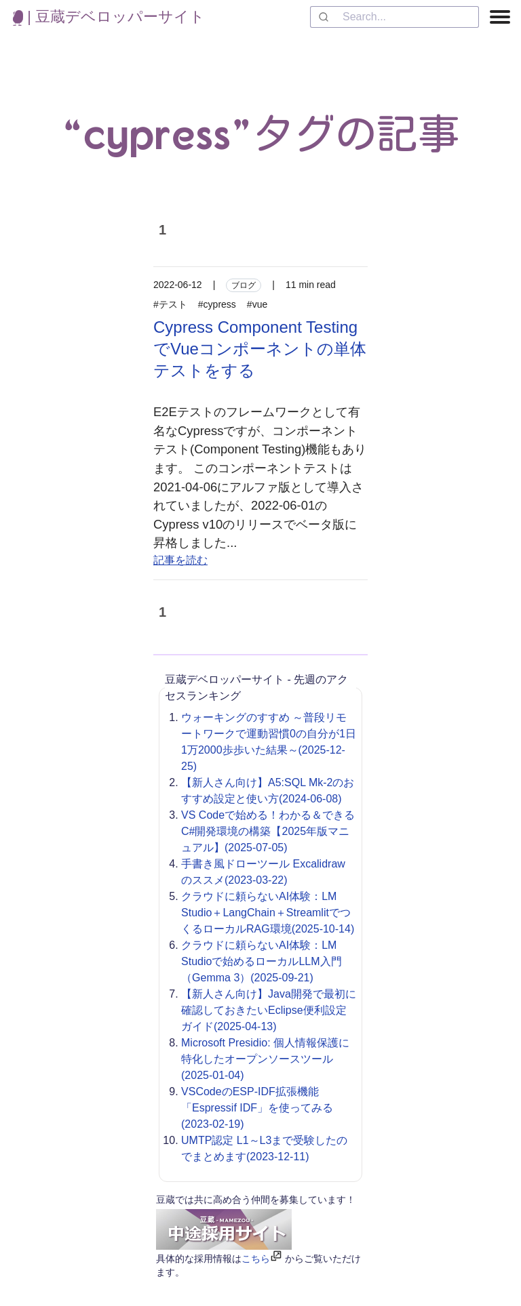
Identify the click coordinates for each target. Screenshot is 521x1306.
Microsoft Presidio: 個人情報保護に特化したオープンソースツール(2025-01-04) (265, 1059)
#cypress (217, 304)
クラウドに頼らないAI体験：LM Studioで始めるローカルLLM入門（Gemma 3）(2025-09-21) (261, 961)
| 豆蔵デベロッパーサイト (109, 16)
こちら (256, 1258)
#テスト (170, 304)
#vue (257, 304)
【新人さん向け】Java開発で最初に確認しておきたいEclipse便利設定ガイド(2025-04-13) (268, 1010)
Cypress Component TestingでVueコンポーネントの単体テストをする (259, 349)
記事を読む (180, 560)
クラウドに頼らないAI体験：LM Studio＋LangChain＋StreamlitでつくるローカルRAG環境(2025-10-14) (267, 913)
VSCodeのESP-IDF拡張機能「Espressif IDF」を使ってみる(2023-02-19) (257, 1108)
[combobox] (394, 17)
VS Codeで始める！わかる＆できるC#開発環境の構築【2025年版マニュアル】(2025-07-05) (268, 831)
